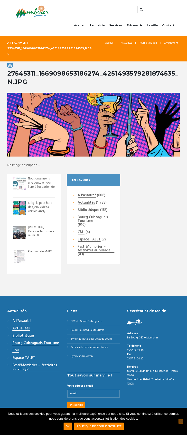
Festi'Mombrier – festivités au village (94, 250)
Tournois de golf (148, 44)
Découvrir (134, 26)
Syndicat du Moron (82, 358)
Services (115, 26)
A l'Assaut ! (87, 196)
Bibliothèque (88, 211)
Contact (168, 26)
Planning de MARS (40, 252)
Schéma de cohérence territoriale (91, 349)
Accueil (79, 26)
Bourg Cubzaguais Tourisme (93, 220)
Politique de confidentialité (99, 426)
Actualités (125, 44)
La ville (152, 26)
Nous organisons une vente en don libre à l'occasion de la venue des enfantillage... (40, 188)
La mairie (97, 26)
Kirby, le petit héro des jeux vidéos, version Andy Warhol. (40, 210)
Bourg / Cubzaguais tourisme (88, 331)
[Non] (180, 421)
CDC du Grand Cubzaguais (87, 322)
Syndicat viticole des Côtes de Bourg (92, 340)
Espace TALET (89, 241)
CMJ (81, 233)
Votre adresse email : (80, 388)
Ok (67, 426)
